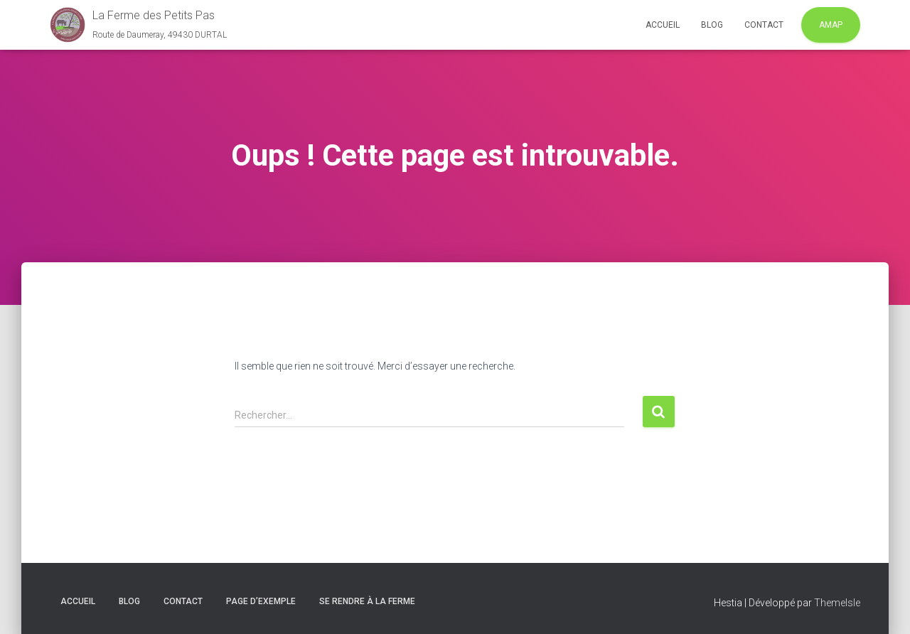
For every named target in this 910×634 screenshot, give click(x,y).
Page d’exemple (261, 601)
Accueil (663, 25)
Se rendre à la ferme (367, 601)
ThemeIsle (837, 602)
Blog (712, 25)
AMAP (830, 25)
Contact (763, 25)
